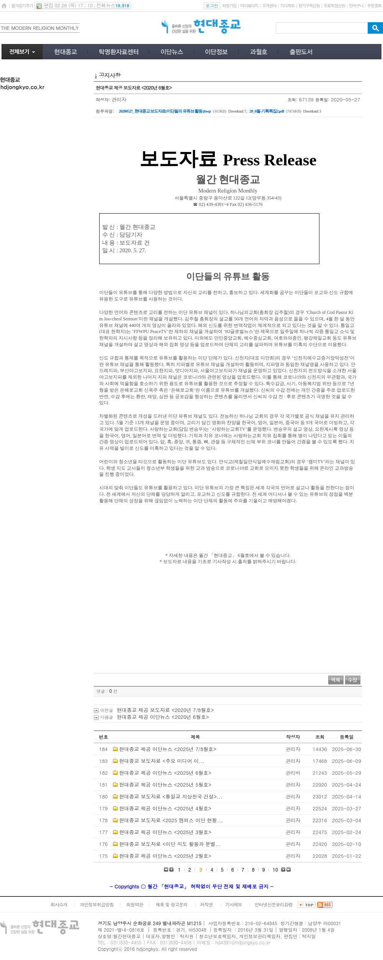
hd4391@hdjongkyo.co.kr (242, 942)
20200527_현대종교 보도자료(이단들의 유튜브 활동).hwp (165, 111)
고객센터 (269, 5)
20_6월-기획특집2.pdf (266, 111)
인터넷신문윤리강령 (274, 904)
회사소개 (59, 904)
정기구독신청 (309, 5)
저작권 (206, 904)
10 (275, 869)
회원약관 (134, 904)
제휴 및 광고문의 (171, 904)
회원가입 (229, 5)
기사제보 (287, 5)
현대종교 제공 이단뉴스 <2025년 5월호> (165, 784)
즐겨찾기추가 (22, 5)
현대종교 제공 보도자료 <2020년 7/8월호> (165, 709)
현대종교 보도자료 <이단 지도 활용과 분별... (170, 843)
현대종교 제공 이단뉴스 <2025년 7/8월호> (167, 749)
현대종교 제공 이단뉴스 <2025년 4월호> (165, 808)
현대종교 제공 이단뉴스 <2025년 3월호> (165, 832)
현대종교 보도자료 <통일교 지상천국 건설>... (170, 796)
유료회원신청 (334, 5)
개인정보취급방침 (97, 904)
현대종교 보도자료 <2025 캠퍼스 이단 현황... (171, 820)
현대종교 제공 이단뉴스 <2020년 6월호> (163, 716)
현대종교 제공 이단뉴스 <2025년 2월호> (165, 855)
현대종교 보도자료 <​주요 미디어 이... (161, 760)
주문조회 (374, 5)
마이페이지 (249, 5)
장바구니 (356, 5)
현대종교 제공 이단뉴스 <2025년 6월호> (165, 772)
